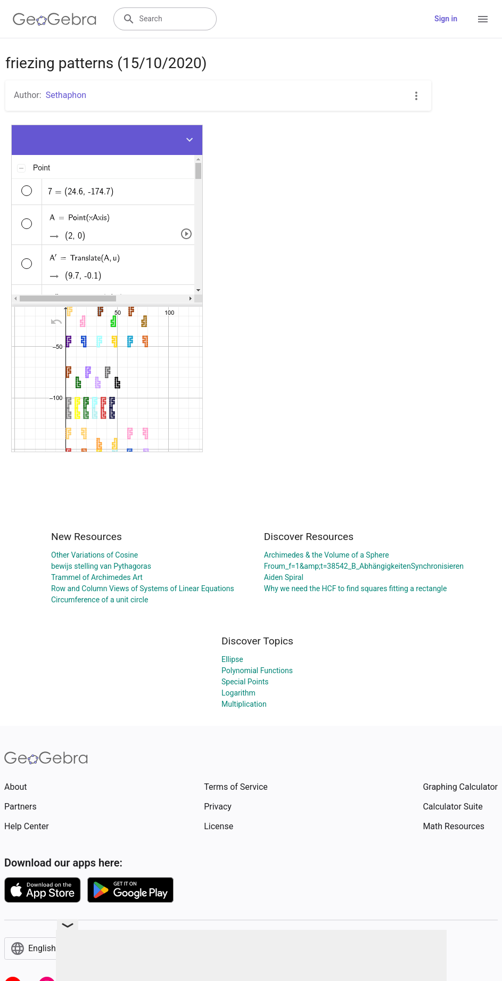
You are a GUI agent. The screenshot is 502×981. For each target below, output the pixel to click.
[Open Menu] (482, 19)
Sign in (445, 18)
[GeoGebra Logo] (54, 19)
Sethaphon (66, 95)
